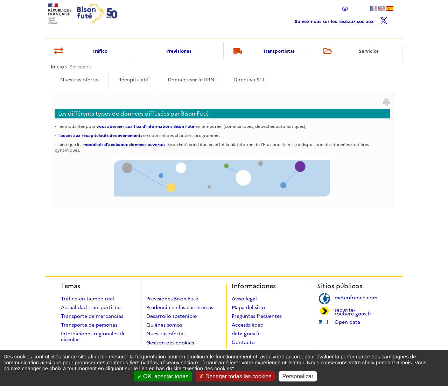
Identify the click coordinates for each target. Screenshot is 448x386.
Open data (347, 321)
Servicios (350, 51)
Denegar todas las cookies (235, 376)
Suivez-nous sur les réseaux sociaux (341, 19)
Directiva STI (248, 80)
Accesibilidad (248, 325)
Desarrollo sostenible (171, 316)
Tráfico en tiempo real (87, 299)
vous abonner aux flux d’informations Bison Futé (145, 126)
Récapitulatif (133, 80)
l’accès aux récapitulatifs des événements (100, 135)
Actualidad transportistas (91, 307)
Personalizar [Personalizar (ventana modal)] (297, 376)
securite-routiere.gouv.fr (353, 311)
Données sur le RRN (191, 80)
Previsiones (178, 51)
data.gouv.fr (246, 333)
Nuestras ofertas (79, 80)
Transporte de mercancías (92, 316)
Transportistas (263, 51)
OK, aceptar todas (162, 376)
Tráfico (79, 51)
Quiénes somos (164, 325)
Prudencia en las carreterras (179, 307)
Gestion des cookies (170, 343)
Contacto (243, 342)
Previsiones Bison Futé (172, 299)
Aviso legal (244, 299)
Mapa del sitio (248, 307)
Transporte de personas (89, 325)
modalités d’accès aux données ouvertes (124, 144)
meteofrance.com (356, 297)
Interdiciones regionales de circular (93, 336)
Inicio (57, 67)
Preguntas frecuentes (257, 316)
